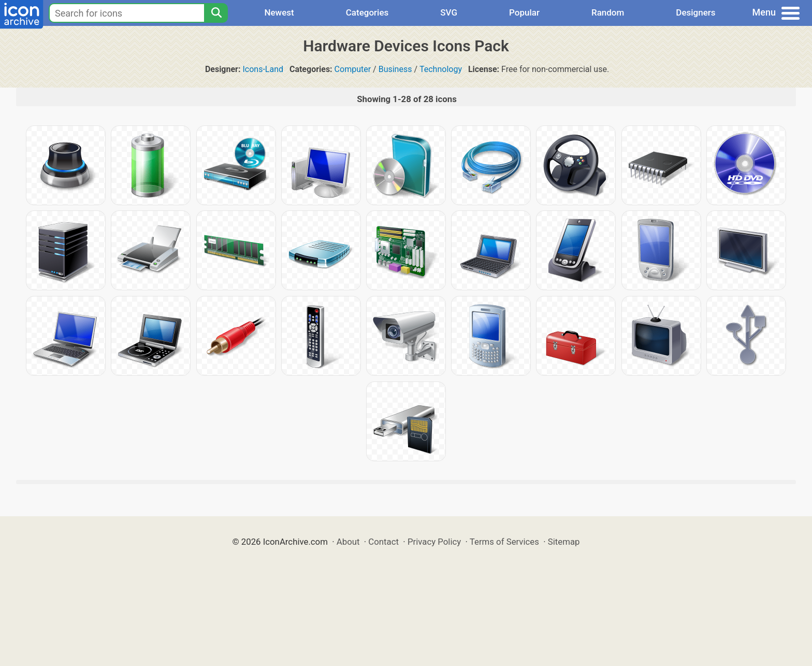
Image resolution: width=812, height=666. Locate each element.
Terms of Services (504, 541)
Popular (524, 12)
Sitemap (564, 541)
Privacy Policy (434, 541)
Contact (383, 541)
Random (607, 12)
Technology (440, 69)
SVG (448, 12)
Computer (353, 69)
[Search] (216, 13)
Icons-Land (262, 69)
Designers (695, 12)
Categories (367, 12)
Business (395, 69)
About (348, 541)
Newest (279, 12)
